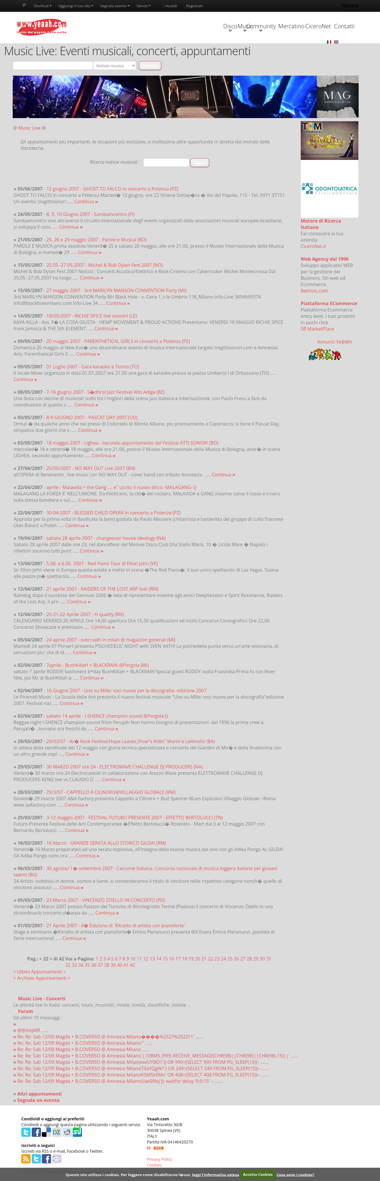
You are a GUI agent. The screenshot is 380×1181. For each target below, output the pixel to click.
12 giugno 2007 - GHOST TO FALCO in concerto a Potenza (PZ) (112, 189)
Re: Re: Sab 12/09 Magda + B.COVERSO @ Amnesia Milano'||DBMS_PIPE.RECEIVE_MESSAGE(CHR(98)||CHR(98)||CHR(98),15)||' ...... (155, 1056)
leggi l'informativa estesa (215, 1174)
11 (139, 959)
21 (203, 959)
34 (80, 965)
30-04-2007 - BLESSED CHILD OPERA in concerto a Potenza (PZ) (113, 513)
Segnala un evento (38, 1100)
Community (220, 27)
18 (184, 959)
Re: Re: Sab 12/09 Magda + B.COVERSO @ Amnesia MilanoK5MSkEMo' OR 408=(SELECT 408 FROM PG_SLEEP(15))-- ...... (141, 1075)
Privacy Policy (159, 1159)
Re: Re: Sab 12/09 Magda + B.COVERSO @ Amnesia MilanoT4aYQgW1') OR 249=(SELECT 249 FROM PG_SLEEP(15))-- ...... (141, 1069)
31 (268, 959)
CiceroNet (293, 26)
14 (158, 959)
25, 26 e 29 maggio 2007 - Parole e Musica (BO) (96, 240)
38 (106, 965)
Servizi (144, 5)
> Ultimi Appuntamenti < (39, 972)
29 (255, 959)
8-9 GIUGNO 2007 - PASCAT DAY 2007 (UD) (92, 418)
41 (126, 965)
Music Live (29, 128)
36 (93, 965)
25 (229, 959)
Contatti (329, 26)
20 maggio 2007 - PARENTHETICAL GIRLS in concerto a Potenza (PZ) (118, 341)
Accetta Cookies (258, 1174)
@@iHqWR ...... (30, 1030)
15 (165, 959)
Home (350, 6)
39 (113, 965)
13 (152, 959)
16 (171, 959)
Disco (147, 27)
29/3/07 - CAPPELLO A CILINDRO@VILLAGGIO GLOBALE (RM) (111, 792)
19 (191, 959)
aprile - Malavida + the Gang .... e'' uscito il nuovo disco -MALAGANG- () (121, 487)
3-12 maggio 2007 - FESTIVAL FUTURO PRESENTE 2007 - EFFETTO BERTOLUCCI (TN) (134, 818)
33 (74, 965)
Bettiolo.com (314, 291)
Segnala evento (115, 5)
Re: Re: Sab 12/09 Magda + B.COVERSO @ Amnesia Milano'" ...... (83, 1043)
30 (262, 959)
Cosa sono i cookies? (295, 1174)
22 (210, 959)
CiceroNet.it (313, 246)
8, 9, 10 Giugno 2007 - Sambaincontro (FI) (90, 214)
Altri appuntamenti (39, 1094)
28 (249, 959)
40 (119, 965)
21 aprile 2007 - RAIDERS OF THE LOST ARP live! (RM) (102, 589)
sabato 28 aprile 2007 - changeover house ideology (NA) (105, 538)
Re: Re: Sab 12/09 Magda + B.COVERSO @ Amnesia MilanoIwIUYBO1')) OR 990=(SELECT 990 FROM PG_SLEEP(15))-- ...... (141, 1062)
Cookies (154, 1165)
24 (223, 959)
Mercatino (257, 26)
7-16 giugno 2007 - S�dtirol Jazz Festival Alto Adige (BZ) (105, 392)
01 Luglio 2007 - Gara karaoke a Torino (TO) (92, 367)
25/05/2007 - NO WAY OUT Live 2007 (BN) (90, 468)
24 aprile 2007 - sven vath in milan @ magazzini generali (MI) (110, 640)
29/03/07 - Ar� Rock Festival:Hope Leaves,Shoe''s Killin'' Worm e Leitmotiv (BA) (130, 741)
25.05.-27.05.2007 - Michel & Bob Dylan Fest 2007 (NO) (104, 265)
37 (100, 965)
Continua (86, 202)
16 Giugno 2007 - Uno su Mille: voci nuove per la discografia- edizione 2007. (127, 691)
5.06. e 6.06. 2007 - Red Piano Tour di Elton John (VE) (102, 564)
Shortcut (43, 5)
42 (132, 965)
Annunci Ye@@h (334, 342)
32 (67, 965)
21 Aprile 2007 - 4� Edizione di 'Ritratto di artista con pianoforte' (115, 926)
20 (197, 959)
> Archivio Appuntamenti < (41, 978)
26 (236, 959)
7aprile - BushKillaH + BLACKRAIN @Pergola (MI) (97, 665)
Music (183, 27)
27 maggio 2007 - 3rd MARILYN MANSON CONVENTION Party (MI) (116, 291)
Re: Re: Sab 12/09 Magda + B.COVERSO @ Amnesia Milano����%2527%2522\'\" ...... (108, 1037)
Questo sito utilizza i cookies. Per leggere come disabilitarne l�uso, (128, 1174)
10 (132, 959)
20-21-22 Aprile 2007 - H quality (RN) (85, 614)
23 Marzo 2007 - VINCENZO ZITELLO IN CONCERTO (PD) (105, 900)
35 (87, 965)
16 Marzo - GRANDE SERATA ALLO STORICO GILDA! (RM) (106, 843)
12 (145, 959)
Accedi (170, 5)
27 (242, 959)
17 (178, 959)
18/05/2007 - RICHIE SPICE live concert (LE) (91, 316)
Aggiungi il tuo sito (76, 5)
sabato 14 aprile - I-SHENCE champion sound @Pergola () (107, 716)
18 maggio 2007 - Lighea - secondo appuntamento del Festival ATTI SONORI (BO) (132, 443)
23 (216, 959)
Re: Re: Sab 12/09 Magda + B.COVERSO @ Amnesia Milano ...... (81, 1049)
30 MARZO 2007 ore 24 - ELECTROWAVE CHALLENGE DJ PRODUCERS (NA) (124, 767)
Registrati (193, 5)
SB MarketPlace (317, 329)
